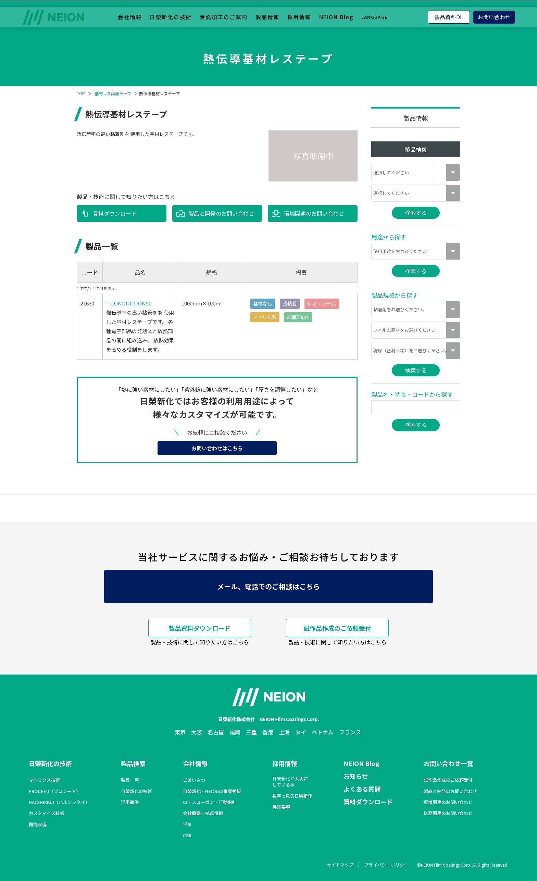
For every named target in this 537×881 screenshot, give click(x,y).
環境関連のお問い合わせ (314, 213)
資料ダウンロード (115, 213)
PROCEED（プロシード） (54, 791)
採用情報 (299, 17)
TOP (81, 93)
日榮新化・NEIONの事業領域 (212, 791)
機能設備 (38, 824)
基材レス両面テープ (113, 93)
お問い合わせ (494, 17)
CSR (187, 835)
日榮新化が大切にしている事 (290, 782)
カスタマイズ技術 (46, 813)
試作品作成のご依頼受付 (337, 628)
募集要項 (281, 807)
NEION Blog (336, 17)
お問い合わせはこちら (217, 448)
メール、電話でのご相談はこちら (268, 586)
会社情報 (130, 17)
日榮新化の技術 (171, 17)
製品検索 (133, 763)
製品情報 (267, 17)
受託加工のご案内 (224, 17)
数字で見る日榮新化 (292, 796)
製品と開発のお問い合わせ (221, 213)
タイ (300, 732)
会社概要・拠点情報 (203, 813)
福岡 (234, 732)
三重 (251, 732)
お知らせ (356, 775)
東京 (180, 732)
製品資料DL (448, 17)
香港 (267, 732)
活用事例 (130, 802)
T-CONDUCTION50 (128, 303)
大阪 (196, 732)
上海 (284, 732)
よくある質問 (362, 788)
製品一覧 (130, 780)
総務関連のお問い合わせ (448, 813)
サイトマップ (340, 864)
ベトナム (323, 732)
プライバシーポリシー (386, 864)
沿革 (187, 824)
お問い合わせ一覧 (448, 763)
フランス (350, 732)
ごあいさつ (194, 780)
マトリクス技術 (44, 780)
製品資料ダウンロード (199, 628)
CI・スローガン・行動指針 (209, 802)
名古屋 (216, 732)
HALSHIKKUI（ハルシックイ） (59, 802)
